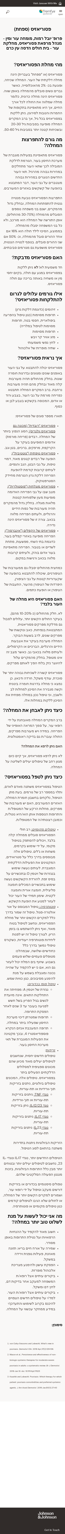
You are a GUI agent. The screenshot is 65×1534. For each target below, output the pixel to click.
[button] (60, 12)
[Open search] (8, 12)
